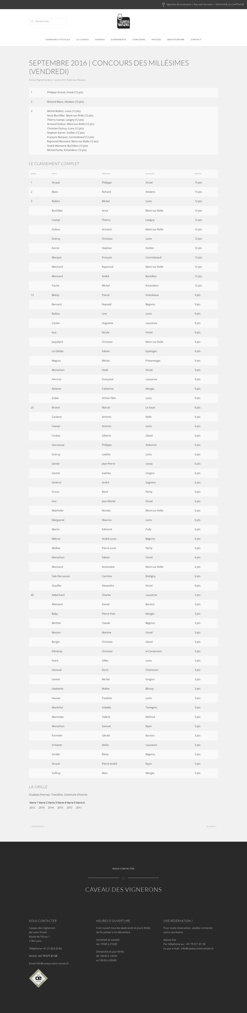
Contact (196, 39)
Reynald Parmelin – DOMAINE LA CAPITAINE (219, 4)
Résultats (82, 80)
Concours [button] (138, 39)
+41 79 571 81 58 (47, 956)
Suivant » (211, 826)
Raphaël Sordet (43, 80)
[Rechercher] (48, 21)
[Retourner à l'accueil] (123, 21)
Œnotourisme (175, 39)
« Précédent (37, 826)
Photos (156, 39)
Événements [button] (118, 39)
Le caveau (82, 39)
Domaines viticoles (58, 39)
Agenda (100, 39)
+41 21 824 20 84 (52, 948)
